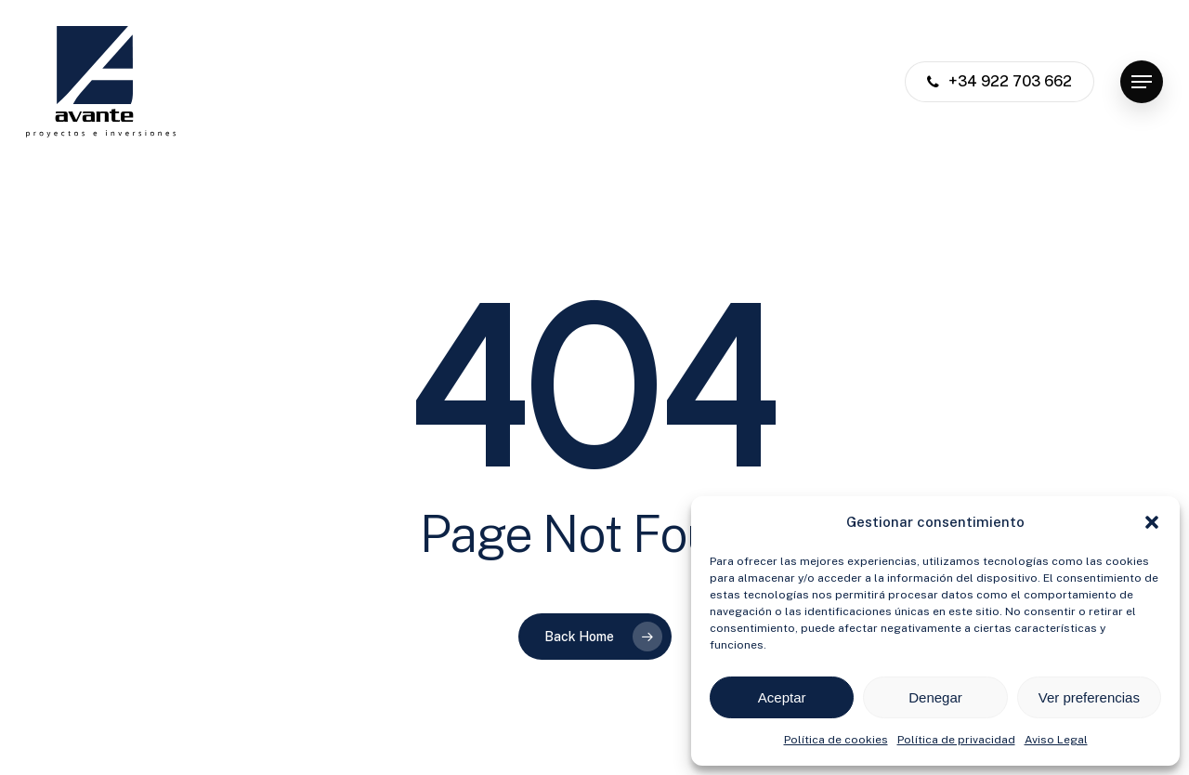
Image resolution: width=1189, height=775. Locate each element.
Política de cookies (836, 739)
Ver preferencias (1089, 697)
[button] (1152, 522)
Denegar (935, 697)
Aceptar (782, 697)
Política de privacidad (956, 739)
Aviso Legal (1056, 739)
